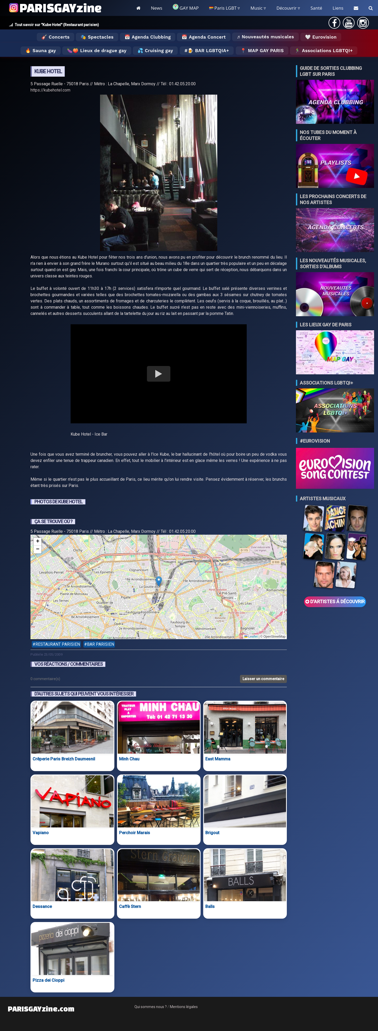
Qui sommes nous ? (150, 1007)
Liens (338, 8)
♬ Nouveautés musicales (265, 36)
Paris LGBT (223, 8)
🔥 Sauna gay (40, 50)
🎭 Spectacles (97, 37)
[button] (159, 581)
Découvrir (286, 8)
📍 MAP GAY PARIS (262, 50)
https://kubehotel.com (50, 90)
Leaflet (251, 636)
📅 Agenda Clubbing (148, 37)
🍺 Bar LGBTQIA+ (208, 50)
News (156, 8)
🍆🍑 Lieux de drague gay (97, 50)
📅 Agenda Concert (204, 37)
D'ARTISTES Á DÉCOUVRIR (335, 601)
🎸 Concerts (55, 37)
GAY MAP (186, 7)
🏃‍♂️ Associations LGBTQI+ (324, 50)
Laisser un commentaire (263, 679)
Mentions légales (184, 1007)
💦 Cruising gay (155, 50)
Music (256, 8)
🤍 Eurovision (321, 37)
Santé (316, 8)
